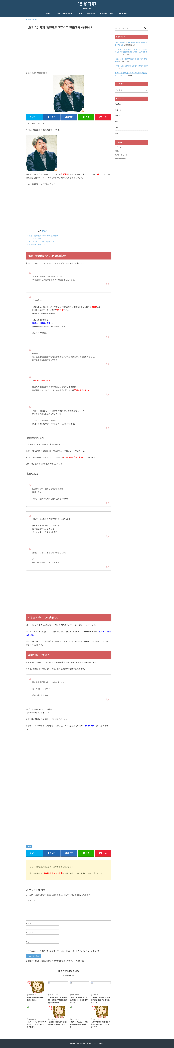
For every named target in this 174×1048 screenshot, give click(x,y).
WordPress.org (120, 159)
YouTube (118, 104)
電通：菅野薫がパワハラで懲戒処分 (42, 236)
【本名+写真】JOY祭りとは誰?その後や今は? (131, 66)
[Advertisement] (68, 48)
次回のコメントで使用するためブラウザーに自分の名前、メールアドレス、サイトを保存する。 (64, 951)
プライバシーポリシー (64, 13)
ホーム (48, 13)
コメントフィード (121, 155)
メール (29, 933)
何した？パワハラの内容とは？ (40, 242)
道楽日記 (87, 4)
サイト (28, 942)
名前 (29, 924)
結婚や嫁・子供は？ (36, 244)
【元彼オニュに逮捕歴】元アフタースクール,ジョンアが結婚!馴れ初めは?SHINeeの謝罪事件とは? (131, 52)
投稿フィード (119, 151)
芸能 (116, 133)
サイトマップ (123, 13)
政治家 (117, 116)
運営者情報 (91, 13)
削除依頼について (107, 13)
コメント (30, 900)
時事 (29, 846)
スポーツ (118, 110)
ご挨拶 (79, 13)
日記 (116, 121)
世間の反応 (36, 239)
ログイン (118, 147)
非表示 (44, 231)
